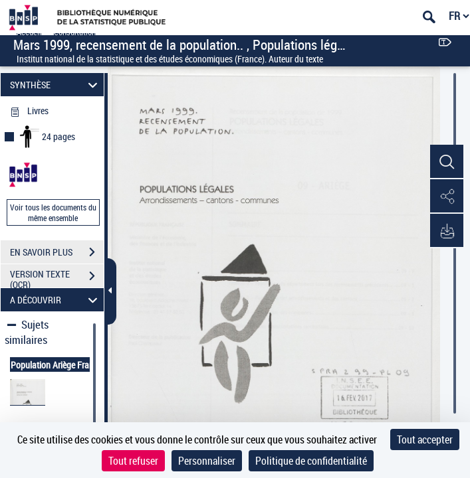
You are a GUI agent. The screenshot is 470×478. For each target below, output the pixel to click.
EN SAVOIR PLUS (57, 252)
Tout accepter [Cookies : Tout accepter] (425, 439)
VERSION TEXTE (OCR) (57, 277)
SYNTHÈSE (55, 84)
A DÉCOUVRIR (55, 299)
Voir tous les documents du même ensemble (53, 212)
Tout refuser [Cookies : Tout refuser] (133, 460)
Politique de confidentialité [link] (311, 460)
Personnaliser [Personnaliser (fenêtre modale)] (206, 460)
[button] (446, 162)
